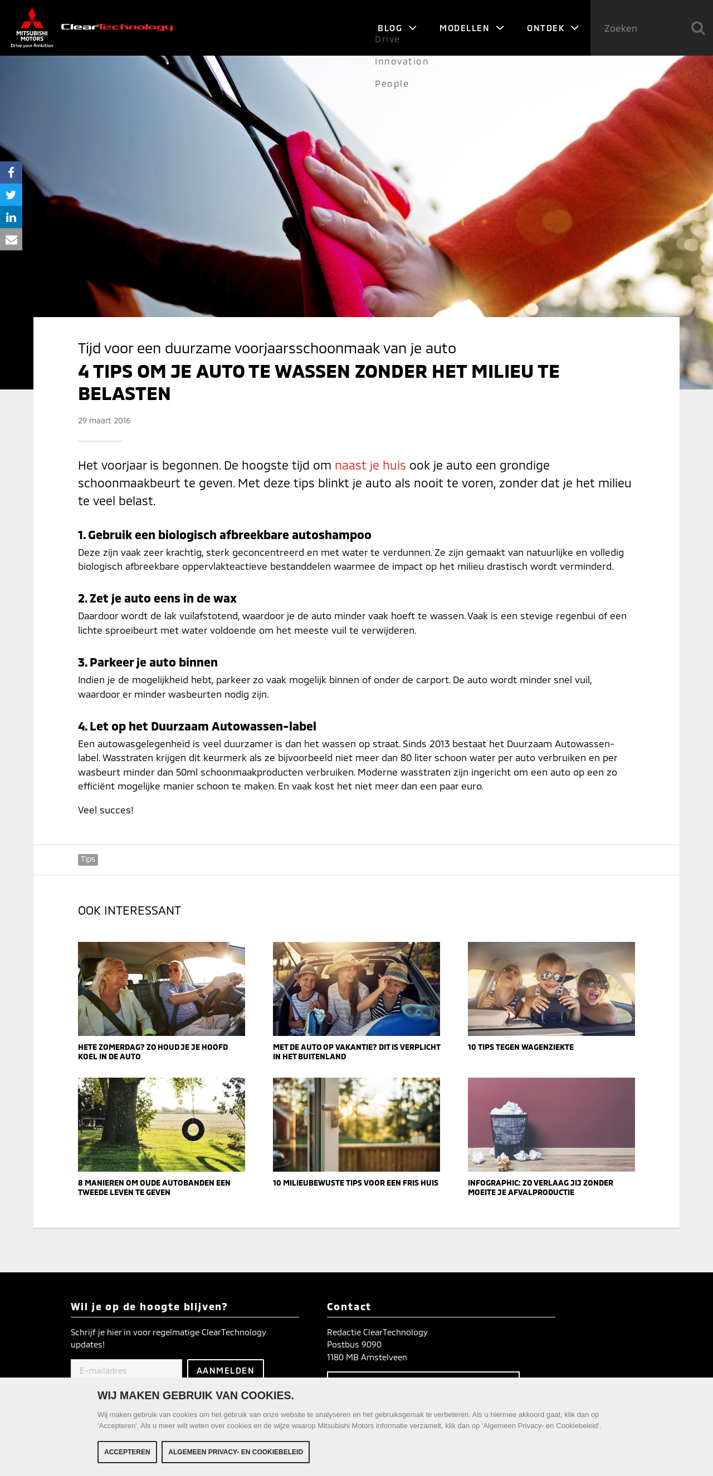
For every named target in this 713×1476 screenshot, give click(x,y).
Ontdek (553, 27)
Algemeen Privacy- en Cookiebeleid (235, 1452)
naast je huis (370, 465)
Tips (88, 858)
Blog (397, 27)
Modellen (472, 27)
